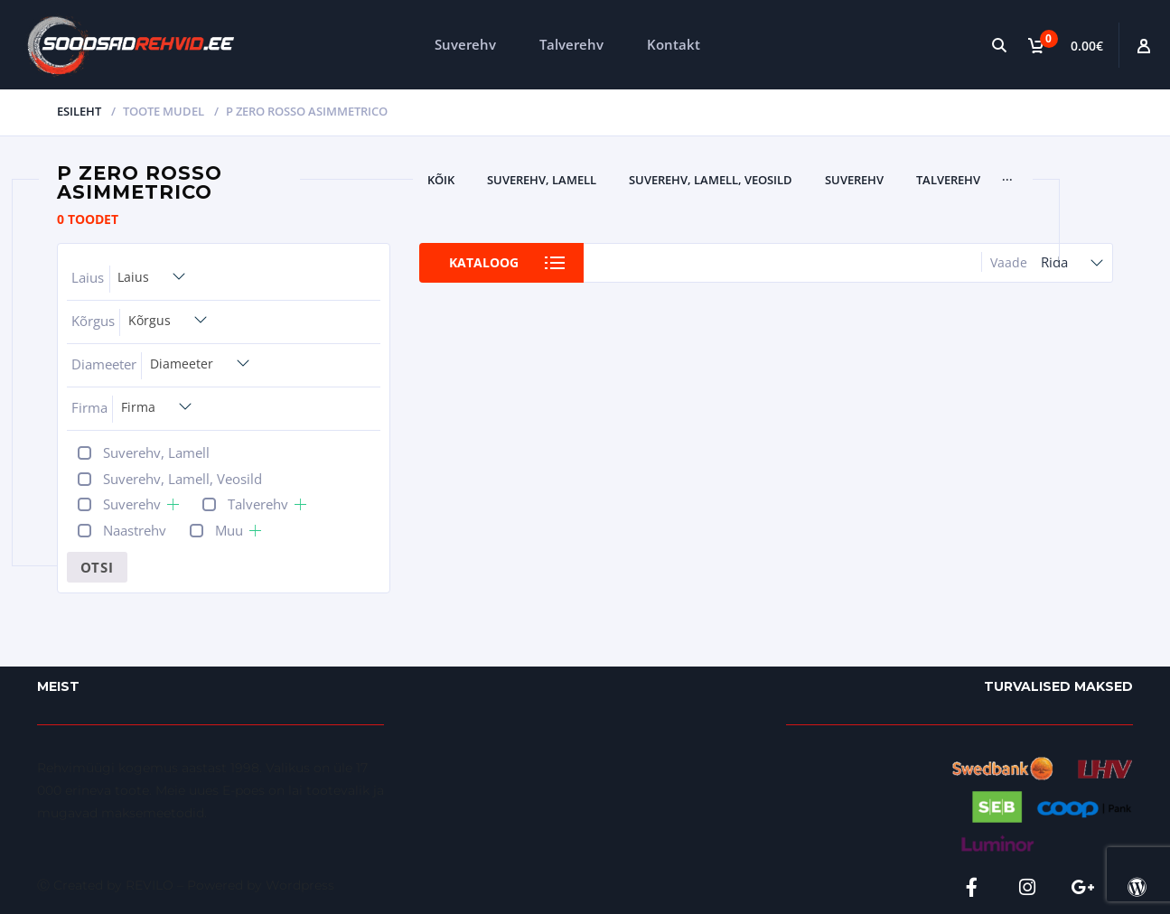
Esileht (79, 111)
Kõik (440, 180)
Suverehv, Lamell (541, 180)
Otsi (97, 567)
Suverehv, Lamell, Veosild (710, 180)
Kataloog (484, 262)
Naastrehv (134, 530)
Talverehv (571, 44)
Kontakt (673, 44)
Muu (229, 530)
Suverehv (465, 44)
